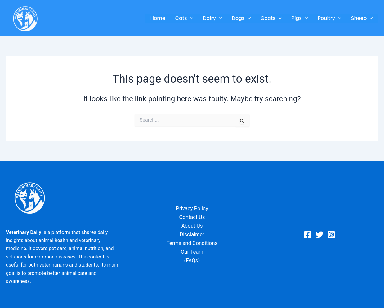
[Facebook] (308, 235)
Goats (271, 18)
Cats (184, 18)
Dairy (212, 18)
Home (157, 18)
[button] (190, 18)
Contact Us (192, 217)
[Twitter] (319, 235)
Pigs (300, 18)
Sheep (362, 18)
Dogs (241, 18)
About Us (192, 226)
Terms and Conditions (192, 243)
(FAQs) (192, 261)
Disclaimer (192, 235)
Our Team (192, 252)
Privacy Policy (192, 209)
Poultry (329, 18)
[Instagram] (331, 235)
